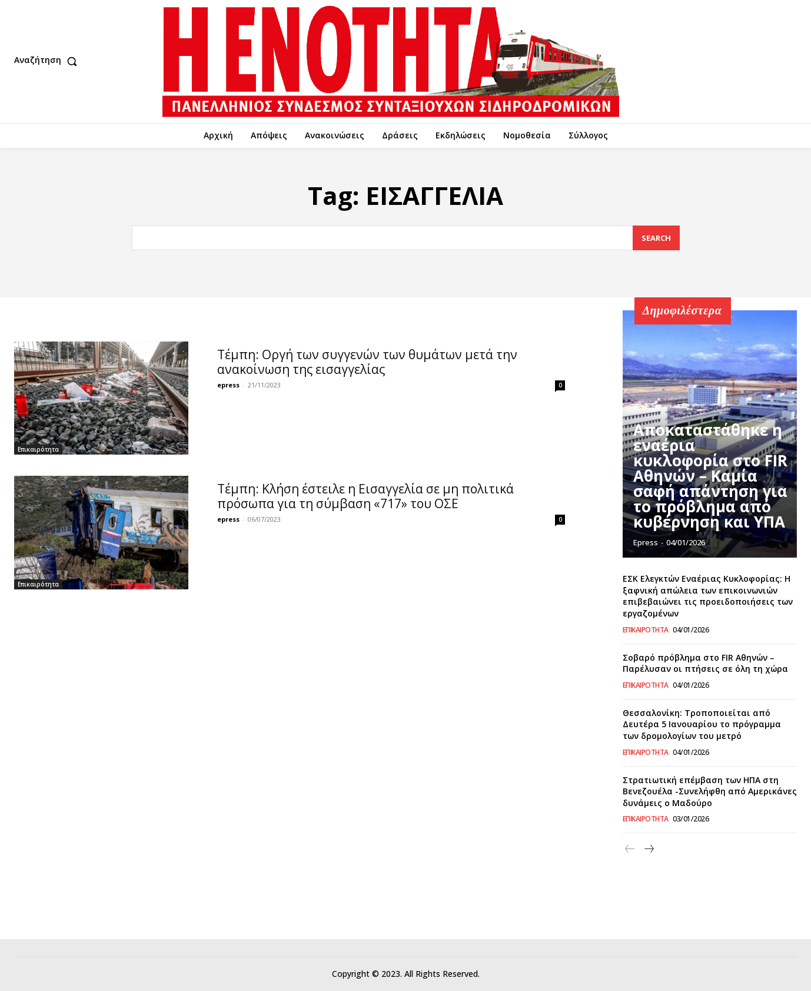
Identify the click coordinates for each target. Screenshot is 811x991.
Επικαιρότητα (38, 449)
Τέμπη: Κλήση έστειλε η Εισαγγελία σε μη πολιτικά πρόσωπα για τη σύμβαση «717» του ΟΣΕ (365, 496)
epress (228, 384)
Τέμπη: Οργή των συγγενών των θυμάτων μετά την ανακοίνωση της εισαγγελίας (367, 361)
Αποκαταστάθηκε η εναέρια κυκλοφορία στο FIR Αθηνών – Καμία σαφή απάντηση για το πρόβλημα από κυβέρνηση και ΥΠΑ (710, 494)
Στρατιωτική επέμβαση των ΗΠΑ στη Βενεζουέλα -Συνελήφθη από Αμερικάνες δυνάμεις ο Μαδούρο (710, 791)
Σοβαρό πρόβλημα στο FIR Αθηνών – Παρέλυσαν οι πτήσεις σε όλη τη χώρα (705, 663)
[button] (48, 61)
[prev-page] (630, 849)
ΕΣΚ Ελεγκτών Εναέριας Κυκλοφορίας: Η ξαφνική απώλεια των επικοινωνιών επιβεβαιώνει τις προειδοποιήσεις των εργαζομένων (708, 596)
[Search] (656, 238)
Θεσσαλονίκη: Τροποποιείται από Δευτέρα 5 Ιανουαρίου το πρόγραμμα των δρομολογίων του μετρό (702, 724)
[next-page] (649, 849)
